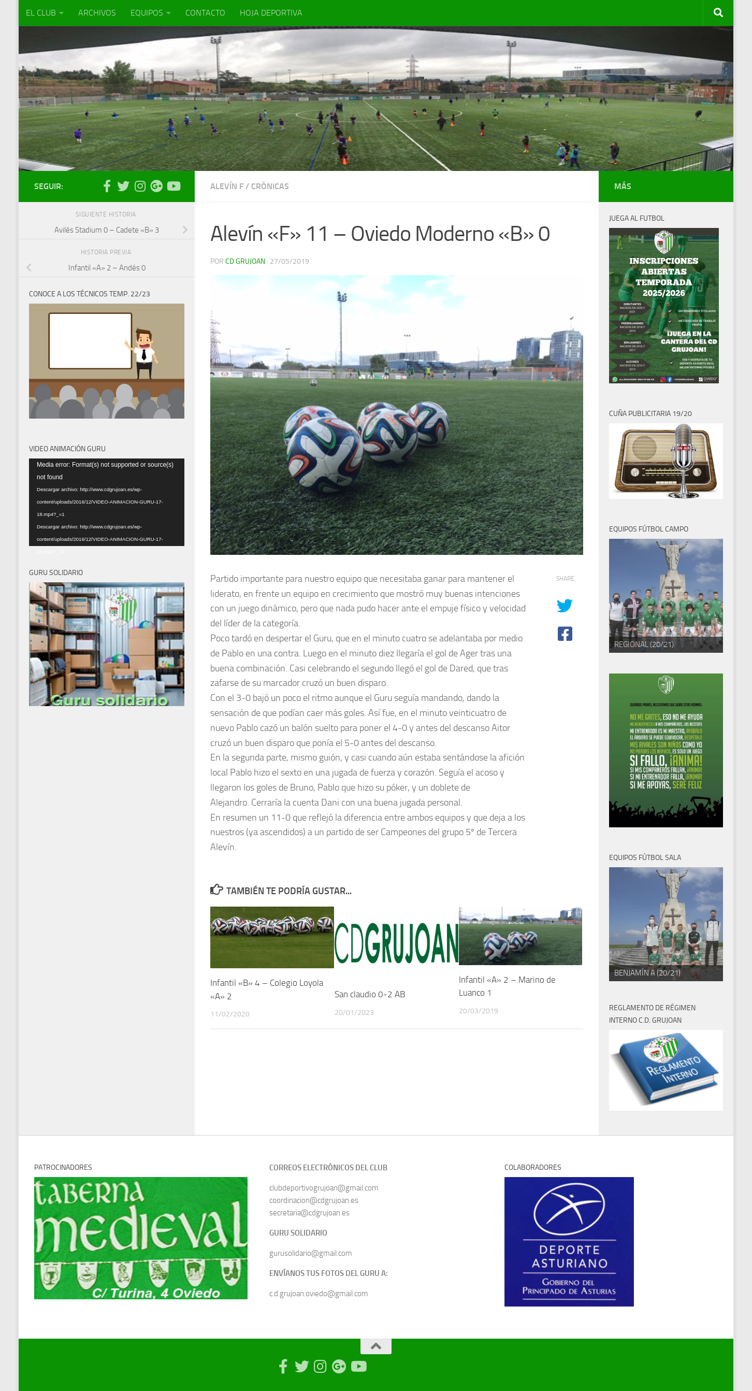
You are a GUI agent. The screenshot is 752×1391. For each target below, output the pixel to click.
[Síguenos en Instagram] (140, 186)
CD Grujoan (245, 261)
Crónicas (270, 186)
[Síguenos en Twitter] (123, 186)
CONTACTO (205, 13)
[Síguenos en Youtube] (173, 186)
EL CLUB (41, 13)
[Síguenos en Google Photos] (156, 186)
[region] (666, 596)
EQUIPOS (147, 13)
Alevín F (226, 186)
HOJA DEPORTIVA (271, 13)
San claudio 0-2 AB (370, 994)
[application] (106, 502)
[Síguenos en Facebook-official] (106, 186)
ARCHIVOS (97, 13)
